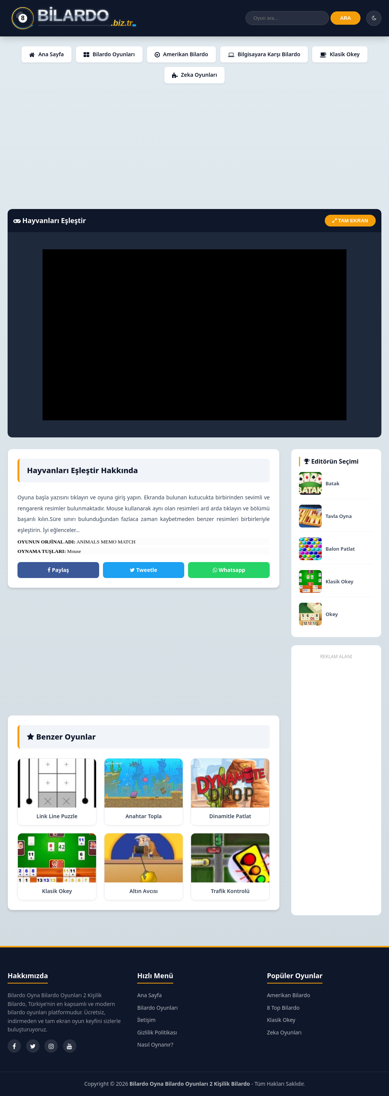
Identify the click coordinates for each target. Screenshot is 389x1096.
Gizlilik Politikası (157, 1032)
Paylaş (58, 569)
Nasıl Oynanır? (155, 1044)
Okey (332, 614)
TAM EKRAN (350, 220)
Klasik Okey (339, 54)
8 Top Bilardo (283, 1007)
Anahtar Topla (143, 816)
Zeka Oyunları (194, 74)
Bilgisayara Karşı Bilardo (264, 54)
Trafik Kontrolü (230, 891)
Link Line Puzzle (56, 816)
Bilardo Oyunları (109, 54)
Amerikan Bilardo (181, 54)
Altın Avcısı (144, 891)
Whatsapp (229, 569)
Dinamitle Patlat (230, 816)
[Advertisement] (194, 146)
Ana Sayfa (46, 54)
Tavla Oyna (339, 516)
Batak (333, 483)
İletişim (146, 1019)
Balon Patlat (340, 549)
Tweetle (143, 569)
